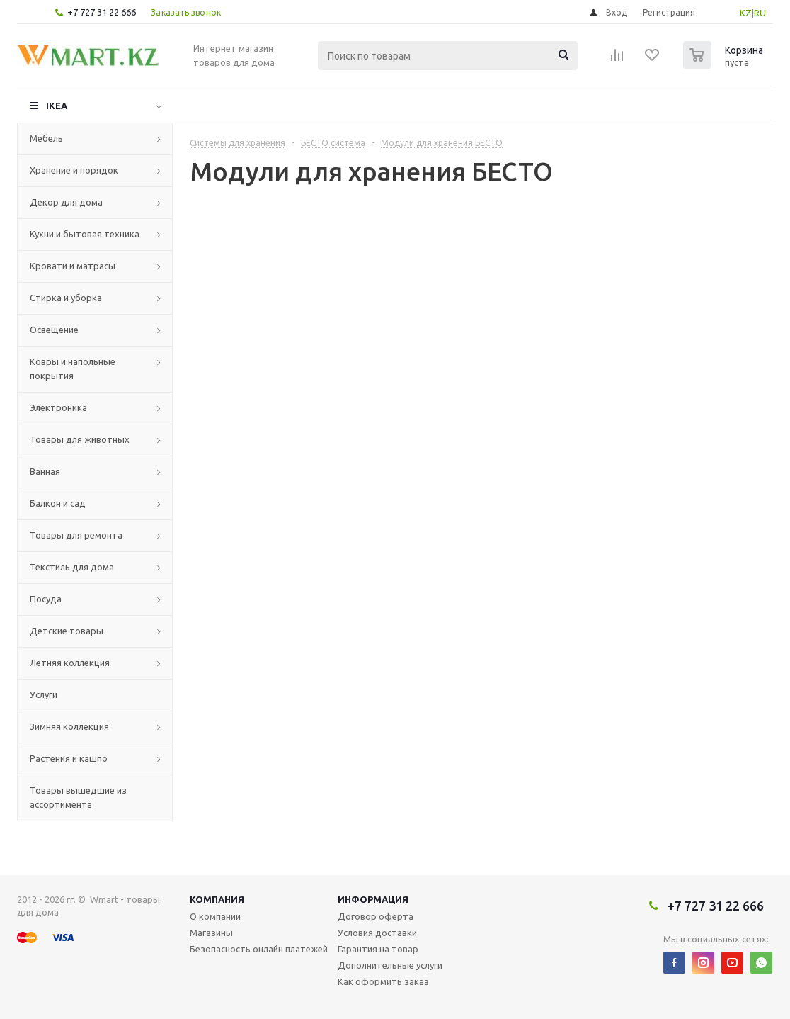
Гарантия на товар (378, 949)
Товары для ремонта (76, 535)
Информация (373, 899)
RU (760, 13)
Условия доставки (377, 933)
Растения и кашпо (69, 758)
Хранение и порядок (74, 170)
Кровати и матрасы (72, 266)
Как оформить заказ (383, 981)
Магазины (211, 933)
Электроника (58, 407)
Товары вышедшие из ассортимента (78, 797)
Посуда (46, 599)
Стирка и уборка (66, 298)
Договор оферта (375, 916)
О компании (215, 916)
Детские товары (66, 631)
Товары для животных (80, 439)
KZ (746, 13)
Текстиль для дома (72, 567)
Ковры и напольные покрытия (72, 368)
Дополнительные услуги (390, 965)
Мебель (46, 138)
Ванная (45, 471)
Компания (217, 899)
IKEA (56, 106)
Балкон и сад (58, 503)
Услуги (43, 694)
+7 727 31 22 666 (101, 12)
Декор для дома (66, 202)
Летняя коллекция (70, 663)
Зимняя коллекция (69, 726)
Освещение (54, 329)
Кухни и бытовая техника (84, 234)
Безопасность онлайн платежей (259, 949)
